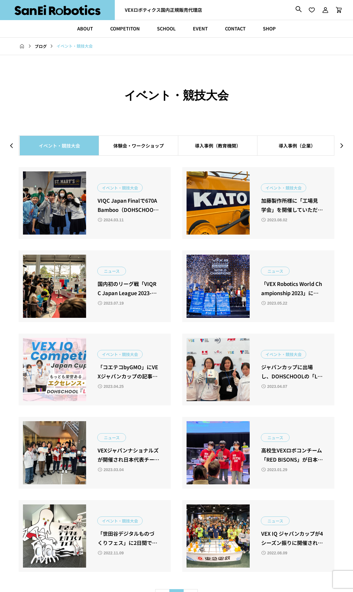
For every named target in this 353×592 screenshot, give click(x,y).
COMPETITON (125, 28)
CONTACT (235, 28)
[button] (11, 145)
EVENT (200, 28)
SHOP (269, 28)
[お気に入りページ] (311, 10)
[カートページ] (337, 10)
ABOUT (85, 28)
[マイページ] (325, 10)
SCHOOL (166, 28)
